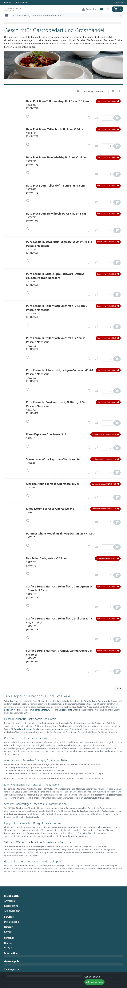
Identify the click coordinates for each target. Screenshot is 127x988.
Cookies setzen (92, 976)
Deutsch (118, 2)
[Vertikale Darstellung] (113, 91)
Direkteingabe (11, 921)
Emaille (36, 729)
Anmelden (9, 900)
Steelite (25, 709)
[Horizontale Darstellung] (119, 91)
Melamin (59, 729)
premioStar (35, 709)
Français (8, 947)
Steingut (28, 729)
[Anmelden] (89, 9)
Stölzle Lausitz (65, 709)
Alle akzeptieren (94, 982)
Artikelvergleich (12, 910)
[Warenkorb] (115, 9)
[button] (108, 101)
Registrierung (11, 905)
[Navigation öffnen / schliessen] (7, 15)
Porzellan (18, 729)
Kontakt (8, 931)
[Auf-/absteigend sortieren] (78, 91)
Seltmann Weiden (12, 709)
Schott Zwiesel (47, 709)
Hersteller (9, 926)
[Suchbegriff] (64, 15)
